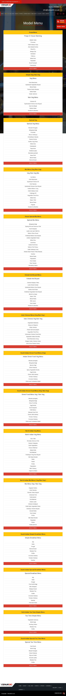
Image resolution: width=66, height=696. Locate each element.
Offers (42, 685)
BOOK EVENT (33, 13)
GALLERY (39, 13)
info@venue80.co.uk (51, 10)
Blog (60, 687)
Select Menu (33, 68)
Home (20, 685)
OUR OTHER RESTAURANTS (11, 1)
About (24, 685)
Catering (48, 685)
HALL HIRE (12, 13)
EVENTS (16, 13)
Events (37, 685)
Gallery (55, 687)
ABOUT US (6, 13)
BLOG (43, 13)
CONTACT (47, 13)
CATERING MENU (27, 13)
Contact (21, 689)
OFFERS (20, 13)
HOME (2, 13)
